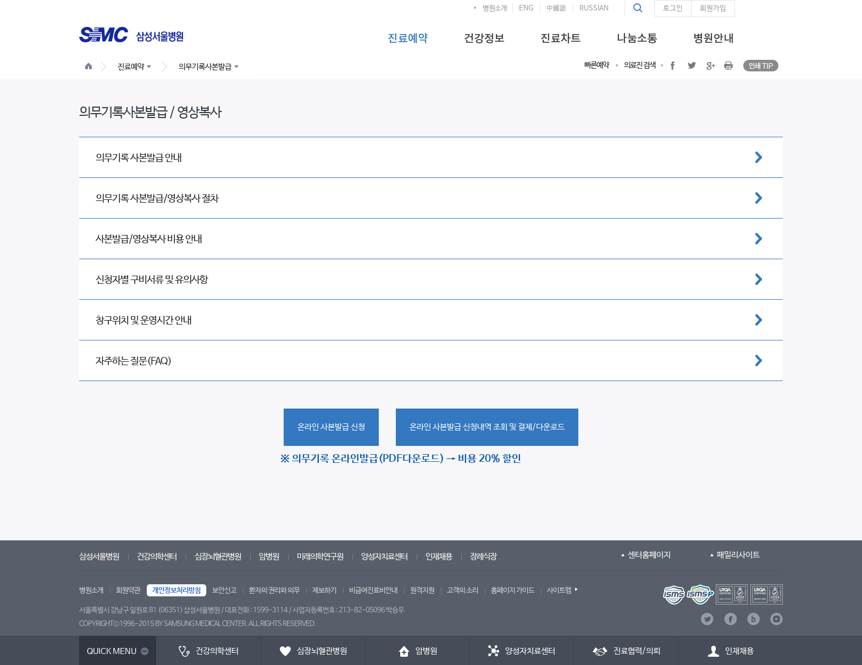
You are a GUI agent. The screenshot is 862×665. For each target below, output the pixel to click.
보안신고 (224, 590)
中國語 (556, 8)
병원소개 (495, 8)
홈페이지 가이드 (512, 590)
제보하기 (324, 590)
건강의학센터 (156, 556)
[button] (639, 8)
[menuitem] (407, 37)
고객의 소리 (462, 590)
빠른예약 (596, 65)
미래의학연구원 (320, 556)
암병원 (269, 556)
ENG (526, 8)
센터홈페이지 (649, 555)
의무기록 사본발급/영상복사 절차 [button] (157, 198)
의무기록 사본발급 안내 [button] (138, 158)
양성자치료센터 (384, 556)
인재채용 (439, 556)
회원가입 (713, 8)
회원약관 (128, 590)
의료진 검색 (639, 65)
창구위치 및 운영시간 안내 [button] (143, 320)
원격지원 (422, 590)
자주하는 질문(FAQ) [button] (134, 361)
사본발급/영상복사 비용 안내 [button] (149, 239)
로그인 (673, 8)
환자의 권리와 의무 (274, 590)
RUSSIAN (594, 8)
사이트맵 (559, 590)
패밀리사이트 (738, 555)
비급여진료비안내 (373, 590)
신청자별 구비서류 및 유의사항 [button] (152, 280)
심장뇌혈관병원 (218, 556)
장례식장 (483, 556)
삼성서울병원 (99, 556)
